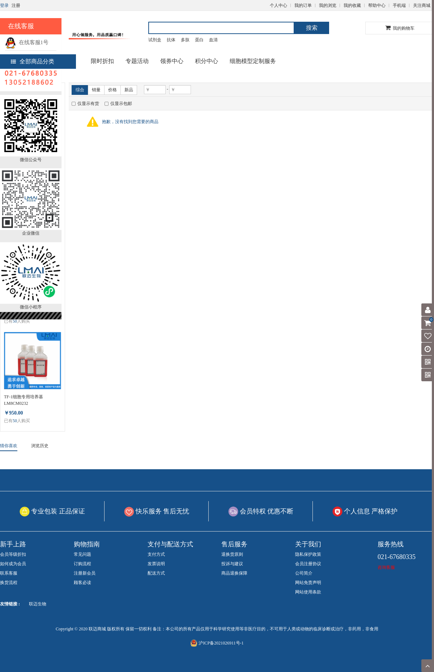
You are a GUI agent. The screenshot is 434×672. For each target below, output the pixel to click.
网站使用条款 (308, 592)
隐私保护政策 (308, 554)
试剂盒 (154, 39)
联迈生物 (37, 603)
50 (15, 321)
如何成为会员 (13, 563)
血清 (213, 39)
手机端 (399, 5)
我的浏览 (327, 5)
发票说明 (156, 563)
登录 (4, 5)
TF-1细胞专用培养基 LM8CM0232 (23, 400)
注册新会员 (84, 573)
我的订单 (303, 5)
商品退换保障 (234, 573)
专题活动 (137, 61)
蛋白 (199, 39)
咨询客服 (386, 567)
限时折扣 (102, 61)
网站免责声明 (308, 582)
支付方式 (156, 554)
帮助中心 (377, 5)
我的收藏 (352, 5)
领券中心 (171, 61)
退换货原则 (232, 554)
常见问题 (82, 554)
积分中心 (206, 61)
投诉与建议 (232, 563)
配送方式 (156, 573)
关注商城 (421, 5)
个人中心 (278, 5)
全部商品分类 (32, 61)
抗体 (171, 39)
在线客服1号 (26, 42)
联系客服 (8, 573)
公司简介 (303, 573)
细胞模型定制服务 (253, 61)
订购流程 (82, 563)
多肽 (185, 39)
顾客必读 (82, 582)
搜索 (312, 28)
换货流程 (8, 582)
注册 (16, 5)
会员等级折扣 (13, 554)
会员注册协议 (308, 563)
